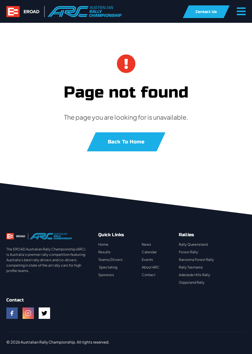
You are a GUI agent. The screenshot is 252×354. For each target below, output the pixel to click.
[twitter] (44, 313)
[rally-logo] (63, 9)
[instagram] (28, 313)
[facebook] (12, 313)
